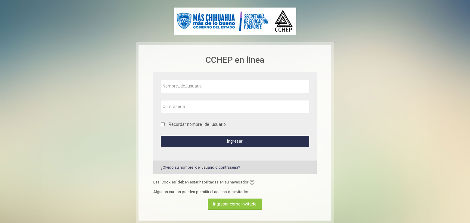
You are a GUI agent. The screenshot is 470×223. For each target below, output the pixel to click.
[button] (253, 182)
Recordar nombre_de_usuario (197, 124)
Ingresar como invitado (235, 204)
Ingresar (235, 141)
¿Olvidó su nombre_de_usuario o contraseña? (200, 167)
